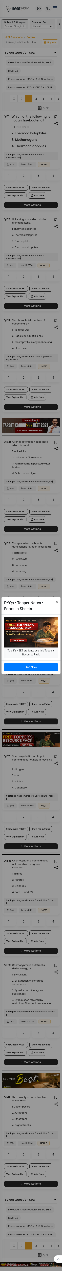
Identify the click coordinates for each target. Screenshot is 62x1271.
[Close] (57, 601)
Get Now (31, 667)
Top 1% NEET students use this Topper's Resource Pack (30, 652)
